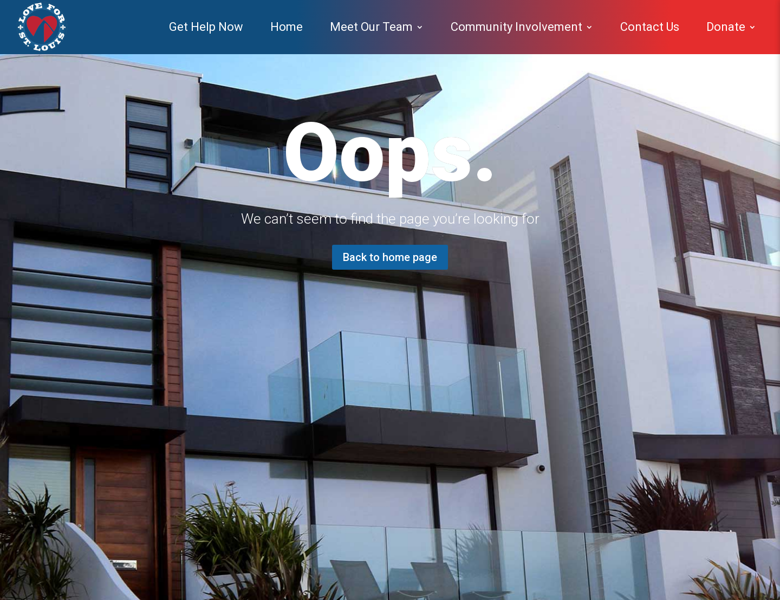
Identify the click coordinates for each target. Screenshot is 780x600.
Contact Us (649, 27)
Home (286, 27)
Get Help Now (206, 27)
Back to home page (390, 257)
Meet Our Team (371, 27)
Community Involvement (516, 27)
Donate (725, 27)
